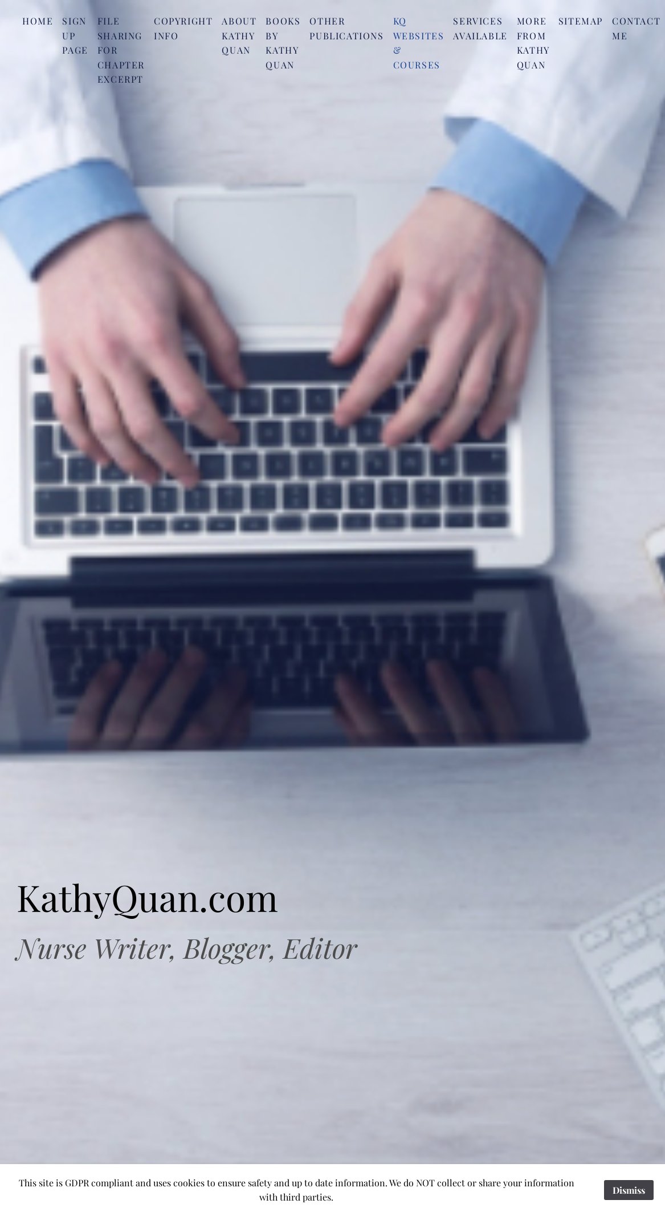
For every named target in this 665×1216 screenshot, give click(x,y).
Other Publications (346, 28)
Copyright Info (183, 28)
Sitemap (580, 21)
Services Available (480, 28)
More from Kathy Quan (533, 43)
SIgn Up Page (75, 35)
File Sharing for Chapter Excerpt (121, 50)
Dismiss (629, 1190)
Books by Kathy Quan (283, 43)
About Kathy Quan (239, 35)
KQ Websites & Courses (418, 43)
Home (37, 21)
